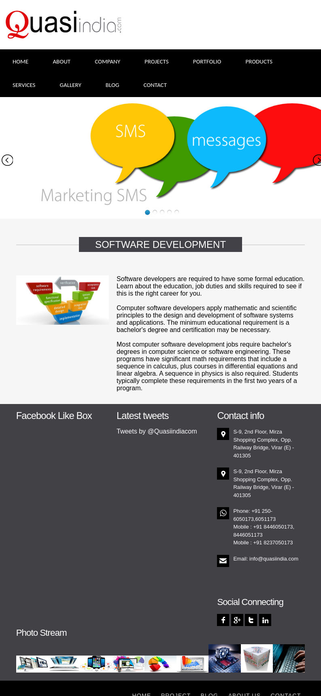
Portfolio (207, 61)
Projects (157, 61)
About (61, 61)
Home (20, 61)
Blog (112, 85)
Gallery (70, 85)
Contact (155, 85)
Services (24, 85)
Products (258, 61)
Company (107, 61)
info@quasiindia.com (273, 559)
